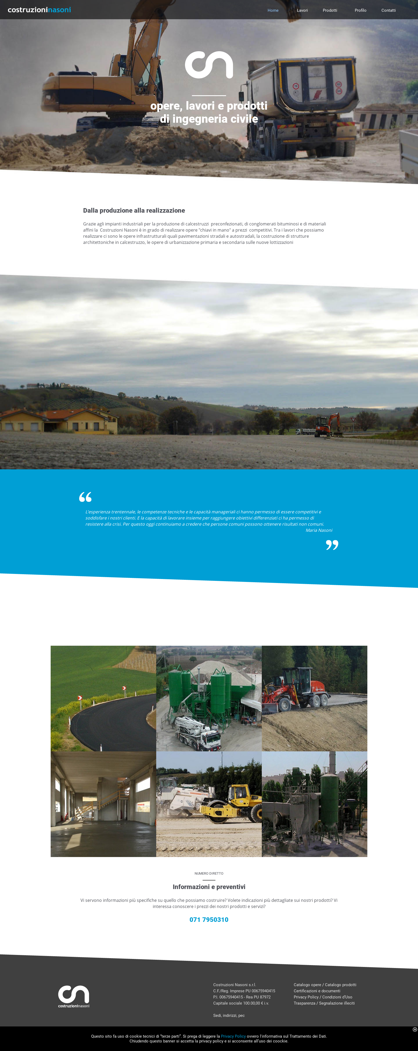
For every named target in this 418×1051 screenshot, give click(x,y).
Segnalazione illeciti (337, 1003)
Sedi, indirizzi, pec (229, 1015)
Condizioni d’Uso (337, 997)
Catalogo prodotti (340, 984)
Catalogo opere (307, 984)
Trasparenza (304, 1003)
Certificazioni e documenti (317, 991)
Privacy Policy (306, 997)
